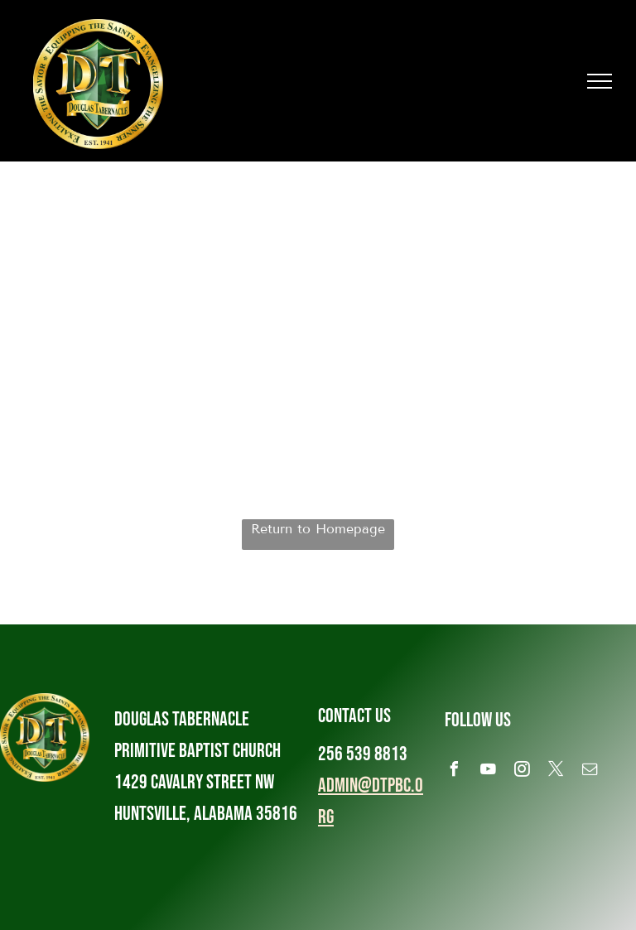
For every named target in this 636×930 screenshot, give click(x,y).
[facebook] (454, 771)
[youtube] (488, 771)
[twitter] (556, 771)
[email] (590, 771)
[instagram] (522, 771)
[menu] (599, 81)
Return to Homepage (318, 529)
